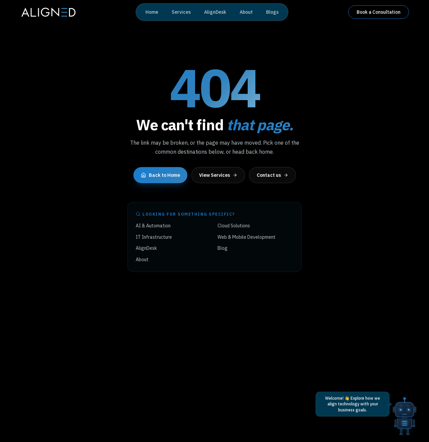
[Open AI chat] (404, 408)
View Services (218, 175)
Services (181, 12)
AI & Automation (153, 226)
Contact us (272, 175)
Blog (223, 248)
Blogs (272, 12)
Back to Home (160, 175)
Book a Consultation (379, 12)
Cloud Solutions (234, 226)
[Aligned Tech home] (48, 12)
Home (151, 12)
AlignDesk (215, 12)
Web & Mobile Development (246, 237)
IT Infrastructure (154, 237)
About (246, 12)
